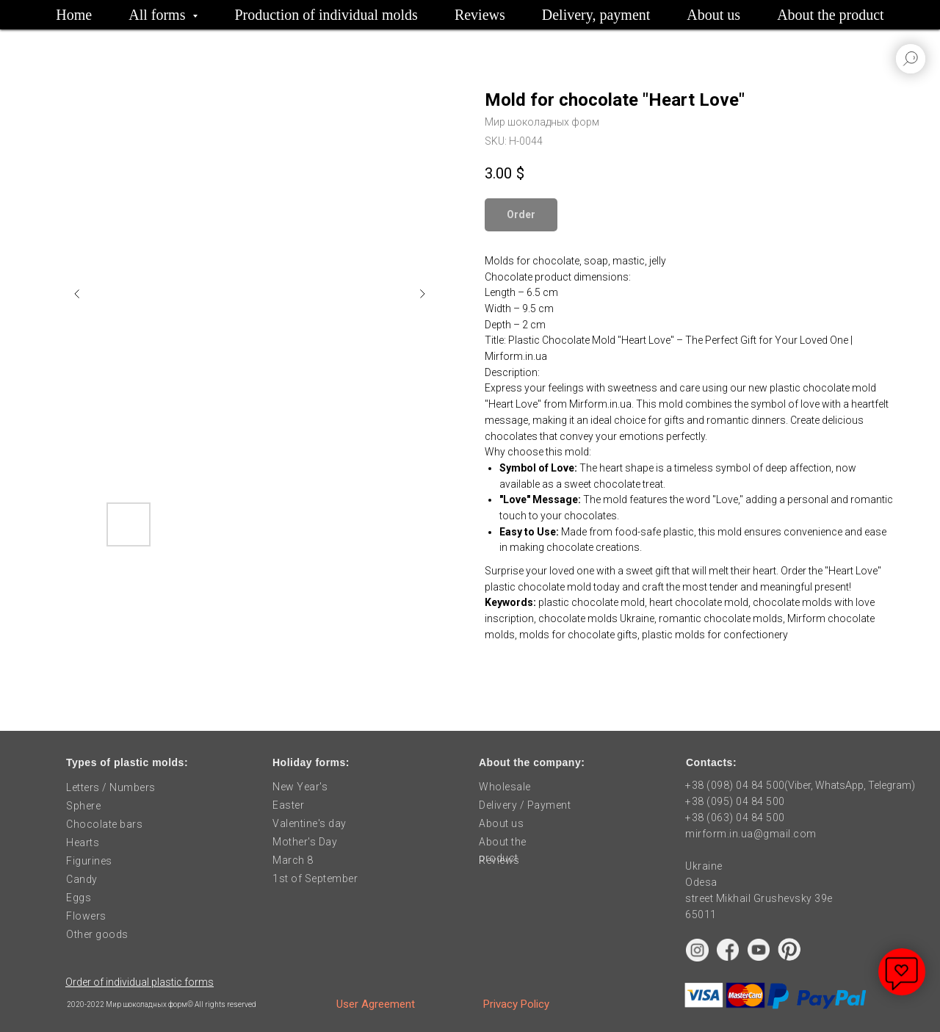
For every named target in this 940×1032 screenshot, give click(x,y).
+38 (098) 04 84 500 (735, 785)
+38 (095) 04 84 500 (735, 801)
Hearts (82, 842)
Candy (82, 879)
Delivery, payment (596, 15)
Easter (288, 805)
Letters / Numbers (111, 787)
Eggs (78, 897)
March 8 (293, 860)
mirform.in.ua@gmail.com (751, 834)
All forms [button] (159, 15)
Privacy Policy (516, 1004)
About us (713, 15)
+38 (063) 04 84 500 (735, 817)
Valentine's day (309, 823)
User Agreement (375, 1004)
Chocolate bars (104, 824)
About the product (830, 15)
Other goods (97, 934)
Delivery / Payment (525, 805)
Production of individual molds (325, 15)
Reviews (480, 15)
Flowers (86, 916)
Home (74, 15)
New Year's (300, 787)
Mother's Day (304, 842)
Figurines (89, 861)
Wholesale (505, 787)
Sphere (83, 806)
